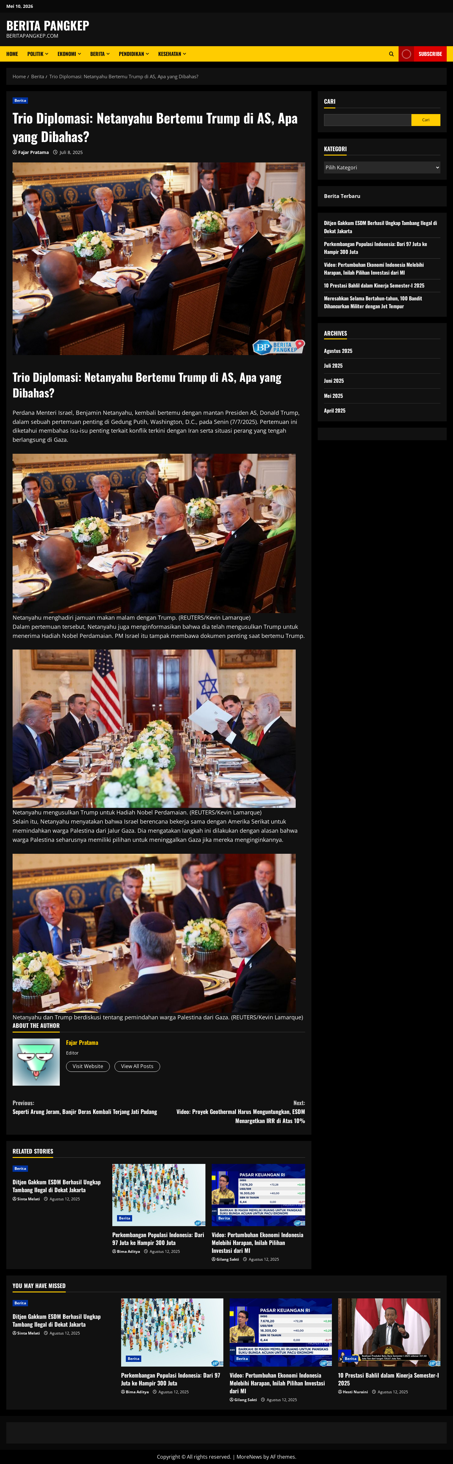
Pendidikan (131, 54)
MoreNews (249, 1456)
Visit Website (88, 1066)
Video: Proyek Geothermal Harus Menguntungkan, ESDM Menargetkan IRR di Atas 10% (232, 1111)
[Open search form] (391, 54)
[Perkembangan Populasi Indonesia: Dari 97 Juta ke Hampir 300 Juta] (159, 1195)
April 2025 (334, 410)
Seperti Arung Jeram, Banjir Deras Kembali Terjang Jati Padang (86, 1107)
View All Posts (137, 1066)
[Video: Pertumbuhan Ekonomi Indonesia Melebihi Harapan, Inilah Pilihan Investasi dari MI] (258, 1195)
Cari (329, 101)
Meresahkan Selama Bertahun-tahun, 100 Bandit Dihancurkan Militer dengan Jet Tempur (373, 302)
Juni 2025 (334, 380)
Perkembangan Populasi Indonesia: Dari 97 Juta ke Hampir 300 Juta (158, 1239)
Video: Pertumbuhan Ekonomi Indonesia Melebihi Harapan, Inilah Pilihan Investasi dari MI (257, 1242)
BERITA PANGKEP (47, 25)
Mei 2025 (333, 395)
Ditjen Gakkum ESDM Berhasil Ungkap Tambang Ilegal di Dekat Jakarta (57, 1186)
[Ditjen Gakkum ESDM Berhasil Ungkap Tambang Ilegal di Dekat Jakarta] (59, 1168)
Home (12, 54)
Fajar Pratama (33, 152)
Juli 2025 (333, 365)
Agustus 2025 (338, 350)
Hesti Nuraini (355, 1392)
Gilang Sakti (227, 1259)
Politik (35, 54)
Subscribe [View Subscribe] (420, 54)
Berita (97, 54)
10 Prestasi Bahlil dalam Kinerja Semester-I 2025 (374, 285)
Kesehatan (169, 54)
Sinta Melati (28, 1199)
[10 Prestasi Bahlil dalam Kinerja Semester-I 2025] (389, 1332)
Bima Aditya (128, 1251)
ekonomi (67, 54)
